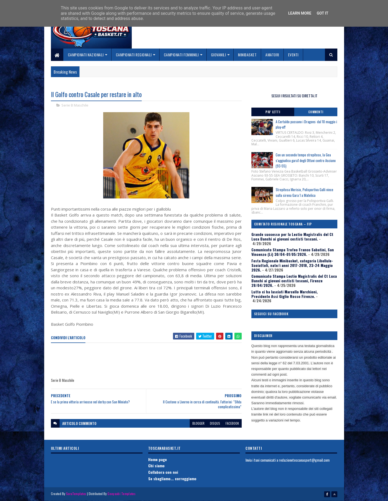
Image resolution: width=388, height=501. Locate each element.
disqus (215, 423)
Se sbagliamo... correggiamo (172, 478)
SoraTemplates (76, 493)
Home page (157, 459)
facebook (232, 423)
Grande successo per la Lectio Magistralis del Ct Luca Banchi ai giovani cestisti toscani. (292, 236)
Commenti (315, 112)
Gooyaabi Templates (121, 493)
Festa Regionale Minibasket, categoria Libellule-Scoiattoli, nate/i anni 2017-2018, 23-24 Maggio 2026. (292, 265)
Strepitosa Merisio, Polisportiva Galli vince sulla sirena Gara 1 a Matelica (304, 192)
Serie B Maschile (74, 105)
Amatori (272, 54)
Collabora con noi (163, 472)
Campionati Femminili (181, 54)
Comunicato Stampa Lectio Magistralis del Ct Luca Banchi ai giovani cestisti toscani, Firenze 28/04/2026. (294, 280)
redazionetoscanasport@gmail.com (304, 460)
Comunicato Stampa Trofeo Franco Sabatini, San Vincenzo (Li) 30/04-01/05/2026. (292, 252)
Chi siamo (156, 465)
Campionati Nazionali (86, 54)
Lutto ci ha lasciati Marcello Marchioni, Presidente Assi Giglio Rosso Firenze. (284, 294)
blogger (198, 423)
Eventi (293, 54)
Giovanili (218, 54)
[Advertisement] (149, 360)
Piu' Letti (272, 112)
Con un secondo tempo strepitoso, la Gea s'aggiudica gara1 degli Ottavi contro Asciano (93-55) (306, 160)
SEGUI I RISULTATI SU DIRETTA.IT (294, 95)
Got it (322, 13)
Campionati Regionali (134, 54)
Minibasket (247, 54)
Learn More (299, 13)
